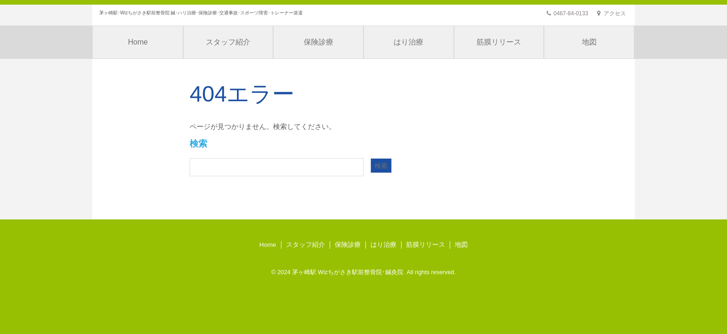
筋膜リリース (499, 42)
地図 (589, 42)
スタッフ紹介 (228, 42)
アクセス (611, 13)
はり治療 (408, 42)
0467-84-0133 (567, 13)
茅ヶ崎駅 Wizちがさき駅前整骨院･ (338, 272)
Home (138, 42)
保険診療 (318, 42)
